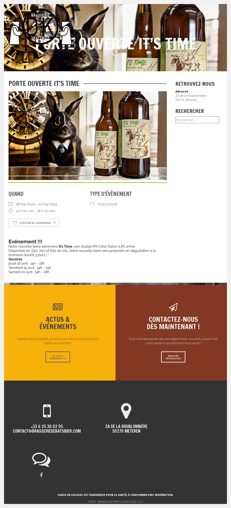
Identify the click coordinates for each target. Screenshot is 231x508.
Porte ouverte (107, 204)
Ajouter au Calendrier (32, 223)
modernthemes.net (130, 502)
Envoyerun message (173, 357)
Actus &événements (58, 357)
